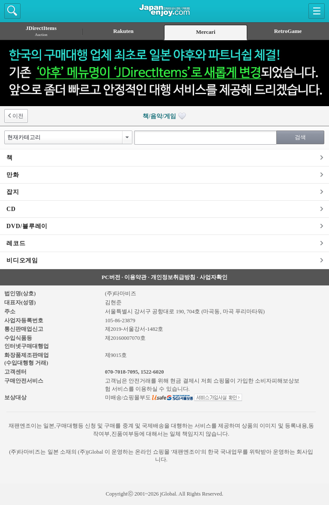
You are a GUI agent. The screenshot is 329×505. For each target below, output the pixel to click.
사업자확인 (213, 277)
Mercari (205, 32)
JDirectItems (41, 31)
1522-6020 (152, 372)
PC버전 (111, 277)
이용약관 (135, 277)
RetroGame (288, 31)
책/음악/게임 (164, 116)
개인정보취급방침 (173, 277)
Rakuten (123, 31)
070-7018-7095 (121, 372)
